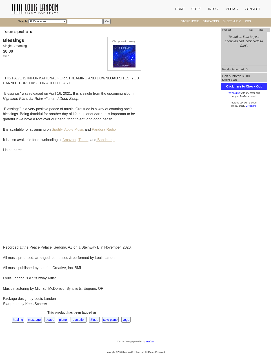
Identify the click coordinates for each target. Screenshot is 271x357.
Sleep (94, 319)
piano (63, 319)
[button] (213, 9)
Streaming (211, 21)
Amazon (69, 140)
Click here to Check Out (244, 86)
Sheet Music (232, 21)
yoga (125, 319)
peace (50, 319)
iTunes (83, 140)
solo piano (110, 319)
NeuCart (150, 341)
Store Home (190, 21)
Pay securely (233, 93)
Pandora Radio (104, 129)
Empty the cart (229, 80)
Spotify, (58, 129)
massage (34, 319)
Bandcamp (105, 140)
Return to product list (18, 32)
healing (18, 319)
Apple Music (74, 129)
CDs (248, 21)
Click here (251, 106)
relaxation (78, 319)
